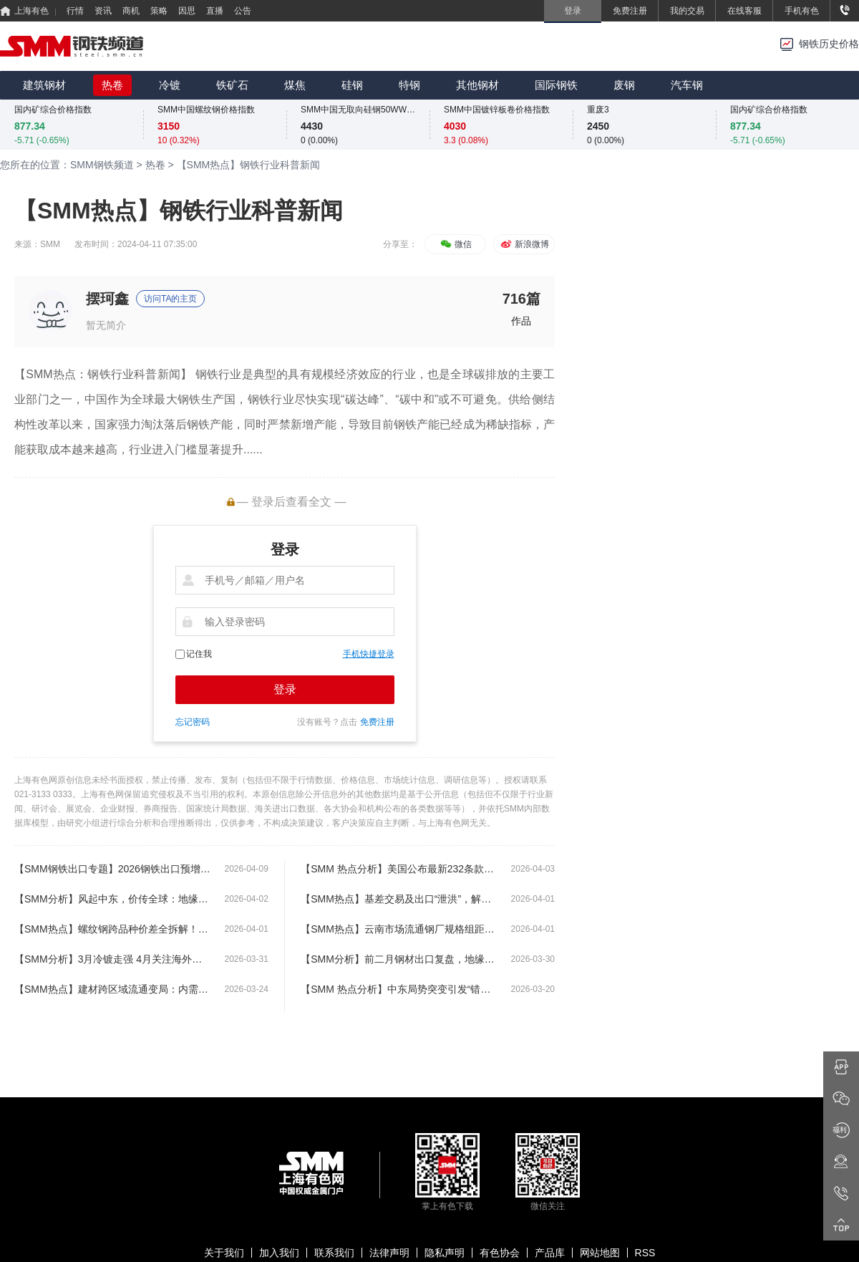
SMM (50, 244)
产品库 (550, 1253)
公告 (242, 11)
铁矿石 (232, 85)
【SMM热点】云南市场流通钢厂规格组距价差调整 (399, 929)
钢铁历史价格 (829, 44)
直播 (214, 11)
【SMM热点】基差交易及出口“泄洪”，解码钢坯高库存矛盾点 (399, 899)
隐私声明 (444, 1253)
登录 (284, 689)
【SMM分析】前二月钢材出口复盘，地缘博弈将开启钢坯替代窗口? (399, 959)
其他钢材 (477, 85)
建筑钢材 (44, 85)
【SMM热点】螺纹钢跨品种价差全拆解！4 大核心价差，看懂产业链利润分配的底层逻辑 (112, 929)
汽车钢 (687, 85)
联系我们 (334, 1253)
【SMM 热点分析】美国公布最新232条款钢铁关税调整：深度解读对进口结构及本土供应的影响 (399, 869)
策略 (159, 11)
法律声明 (389, 1253)
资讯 (103, 11)
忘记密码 (192, 722)
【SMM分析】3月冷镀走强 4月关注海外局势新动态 (112, 959)
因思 (186, 11)
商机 (131, 11)
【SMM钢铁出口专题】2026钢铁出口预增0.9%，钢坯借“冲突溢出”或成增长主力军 (112, 869)
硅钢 (352, 85)
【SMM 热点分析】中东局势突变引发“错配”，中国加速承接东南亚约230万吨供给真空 (399, 989)
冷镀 (169, 85)
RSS (645, 1253)
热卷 (112, 85)
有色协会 (500, 1253)
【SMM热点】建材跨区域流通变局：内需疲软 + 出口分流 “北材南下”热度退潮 (112, 989)
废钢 (624, 85)
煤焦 (295, 85)
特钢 (409, 85)
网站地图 (600, 1253)
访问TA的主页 (170, 299)
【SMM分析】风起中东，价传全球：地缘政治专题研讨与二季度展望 (112, 899)
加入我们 (279, 1253)
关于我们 (224, 1253)
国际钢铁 (556, 85)
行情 (75, 11)
